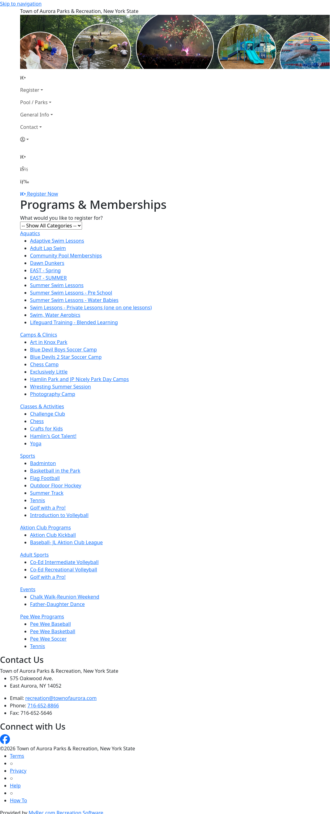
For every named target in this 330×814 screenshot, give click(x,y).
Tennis (37, 500)
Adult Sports (34, 554)
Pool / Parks (34, 102)
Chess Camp (44, 364)
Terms (17, 756)
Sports (27, 455)
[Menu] (24, 181)
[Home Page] (36, 77)
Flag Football (45, 478)
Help (15, 785)
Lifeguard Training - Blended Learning (74, 322)
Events (27, 589)
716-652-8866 (43, 705)
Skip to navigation (20, 3)
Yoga (35, 443)
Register (29, 90)
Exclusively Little (48, 371)
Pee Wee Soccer (48, 638)
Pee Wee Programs (42, 616)
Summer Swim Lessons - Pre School (71, 292)
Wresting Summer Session (60, 386)
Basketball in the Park (55, 470)
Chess (37, 421)
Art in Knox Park (48, 342)
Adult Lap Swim (48, 248)
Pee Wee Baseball (50, 624)
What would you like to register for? (61, 217)
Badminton (43, 463)
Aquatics (30, 233)
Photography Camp (52, 394)
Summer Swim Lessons (57, 285)
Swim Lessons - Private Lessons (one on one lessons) (91, 307)
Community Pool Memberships (66, 255)
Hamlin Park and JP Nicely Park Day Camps (79, 379)
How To (18, 800)
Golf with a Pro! (48, 507)
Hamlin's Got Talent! (53, 436)
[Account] (36, 139)
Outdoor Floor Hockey (55, 485)
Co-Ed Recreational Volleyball (63, 569)
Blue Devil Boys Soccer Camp (63, 349)
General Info (34, 114)
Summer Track (46, 493)
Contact (29, 127)
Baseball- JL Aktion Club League (66, 542)
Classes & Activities (42, 406)
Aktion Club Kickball (53, 535)
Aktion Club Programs (45, 527)
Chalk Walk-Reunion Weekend (64, 596)
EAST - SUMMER (48, 277)
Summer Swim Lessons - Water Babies (74, 300)
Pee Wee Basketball (52, 631)
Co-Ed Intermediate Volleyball (64, 562)
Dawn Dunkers (47, 263)
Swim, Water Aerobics (55, 315)
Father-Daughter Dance (57, 604)
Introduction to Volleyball (59, 515)
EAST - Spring (45, 270)
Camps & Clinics (38, 334)
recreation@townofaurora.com (61, 698)
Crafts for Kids (46, 428)
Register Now (42, 193)
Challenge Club (47, 413)
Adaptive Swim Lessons (57, 240)
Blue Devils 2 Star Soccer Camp (66, 357)
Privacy (18, 770)
